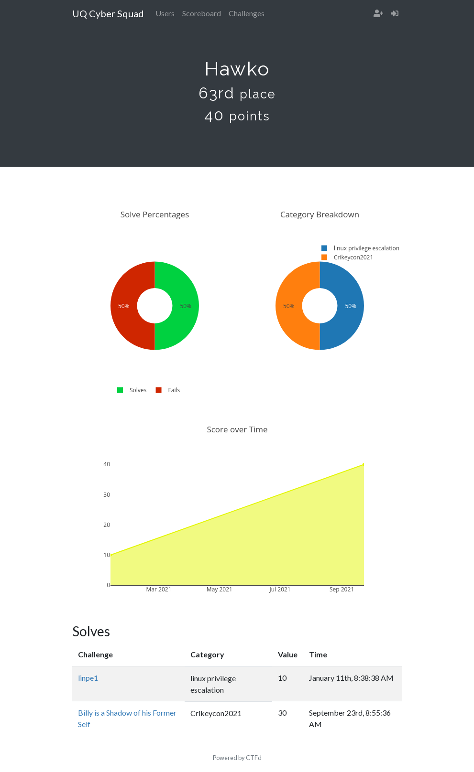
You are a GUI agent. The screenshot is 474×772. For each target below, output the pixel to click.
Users (165, 13)
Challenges (247, 13)
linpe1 (88, 677)
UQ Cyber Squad (108, 13)
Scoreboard (201, 13)
